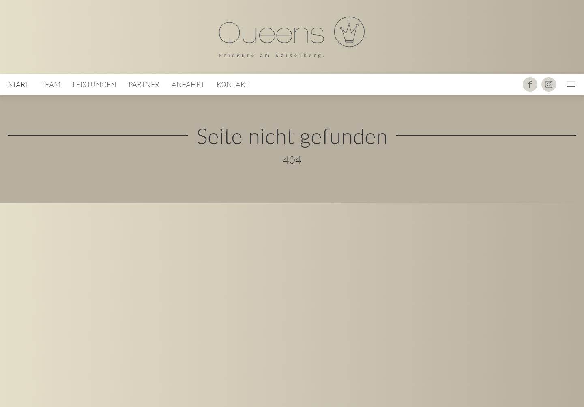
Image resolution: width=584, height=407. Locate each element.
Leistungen (94, 84)
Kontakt (233, 84)
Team (50, 84)
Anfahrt (188, 84)
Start (18, 84)
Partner (144, 84)
